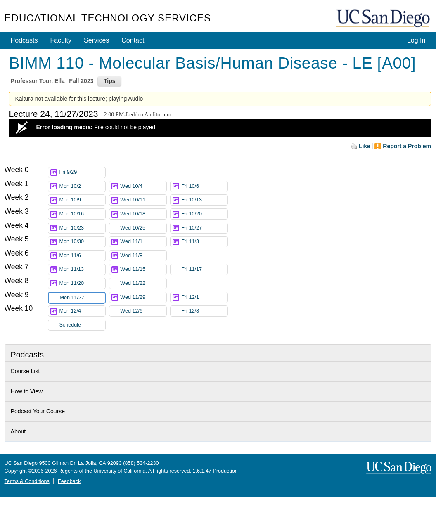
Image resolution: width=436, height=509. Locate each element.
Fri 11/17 (204, 269)
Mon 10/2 (82, 186)
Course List (25, 371)
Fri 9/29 (82, 172)
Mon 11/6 (82, 256)
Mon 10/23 (82, 228)
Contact (132, 40)
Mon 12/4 (82, 311)
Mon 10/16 (82, 214)
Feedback (69, 481)
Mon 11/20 (82, 283)
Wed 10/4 (143, 186)
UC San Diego (383, 18)
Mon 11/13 (82, 269)
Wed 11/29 (143, 297)
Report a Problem (407, 146)
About (18, 431)
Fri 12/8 (204, 311)
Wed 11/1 (143, 242)
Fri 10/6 (204, 186)
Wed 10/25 (143, 228)
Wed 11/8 (143, 256)
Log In (416, 40)
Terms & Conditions (27, 481)
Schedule (70, 325)
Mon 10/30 (82, 242)
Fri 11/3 (204, 242)
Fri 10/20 (204, 214)
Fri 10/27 (204, 228)
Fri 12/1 (204, 297)
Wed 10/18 (143, 214)
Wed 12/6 (143, 311)
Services (96, 40)
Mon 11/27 (82, 298)
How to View (27, 391)
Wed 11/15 (143, 269)
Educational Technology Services (108, 18)
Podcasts (24, 40)
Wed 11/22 (143, 283)
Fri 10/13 (204, 200)
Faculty (60, 40)
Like (364, 146)
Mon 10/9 (82, 200)
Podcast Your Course (38, 411)
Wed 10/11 (143, 200)
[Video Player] (220, 128)
